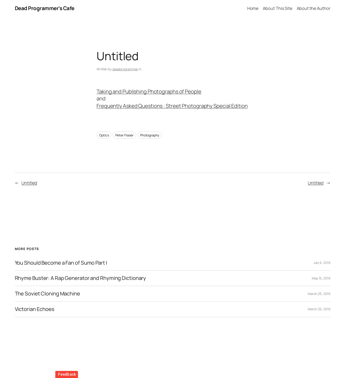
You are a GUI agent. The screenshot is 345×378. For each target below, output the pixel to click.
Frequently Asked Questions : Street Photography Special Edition (172, 105)
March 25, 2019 (319, 293)
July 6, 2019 (321, 262)
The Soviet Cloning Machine (47, 294)
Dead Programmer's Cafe (44, 8)
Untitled (29, 183)
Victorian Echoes (34, 309)
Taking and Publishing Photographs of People (149, 91)
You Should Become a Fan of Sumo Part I (61, 263)
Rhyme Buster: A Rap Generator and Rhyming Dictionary (80, 278)
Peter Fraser (124, 135)
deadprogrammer (125, 69)
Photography (149, 135)
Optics (104, 135)
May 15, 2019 (321, 278)
